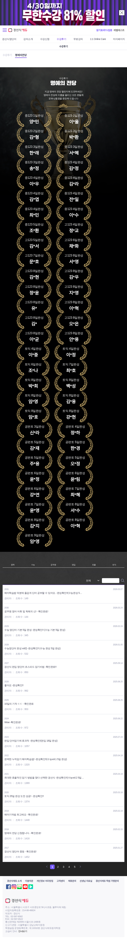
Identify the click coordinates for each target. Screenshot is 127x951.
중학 (13, 565)
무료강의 (78, 39)
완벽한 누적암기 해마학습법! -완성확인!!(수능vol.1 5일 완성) (35, 759)
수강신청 (45, 39)
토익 (114, 565)
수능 (33, 565)
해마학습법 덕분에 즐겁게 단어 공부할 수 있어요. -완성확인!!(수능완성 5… (43, 593)
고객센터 (61, 881)
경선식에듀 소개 (14, 881)
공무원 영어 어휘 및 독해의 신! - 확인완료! (26, 611)
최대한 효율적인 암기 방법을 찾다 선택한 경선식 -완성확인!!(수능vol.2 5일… (44, 777)
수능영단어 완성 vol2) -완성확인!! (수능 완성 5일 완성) (32, 648)
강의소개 (28, 39)
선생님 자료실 (86, 881)
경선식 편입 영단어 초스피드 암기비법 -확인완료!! (30, 666)
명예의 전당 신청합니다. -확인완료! (22, 833)
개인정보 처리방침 (44, 881)
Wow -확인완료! (12, 722)
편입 (74, 565)
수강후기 (61, 39)
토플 (94, 565)
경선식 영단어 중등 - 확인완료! (20, 851)
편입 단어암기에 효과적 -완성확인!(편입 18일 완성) (31, 740)
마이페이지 (119, 39)
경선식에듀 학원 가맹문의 (107, 881)
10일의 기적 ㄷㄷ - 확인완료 (19, 703)
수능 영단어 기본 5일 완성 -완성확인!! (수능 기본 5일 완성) (34, 629)
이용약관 (29, 881)
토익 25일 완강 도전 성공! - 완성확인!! (24, 796)
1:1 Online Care (98, 39)
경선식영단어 (9, 39)
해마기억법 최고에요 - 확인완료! (21, 814)
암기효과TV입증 (104, 30)
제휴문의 (72, 881)
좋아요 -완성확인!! (13, 685)
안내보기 (22, 931)
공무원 (53, 565)
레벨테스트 (119, 30)
